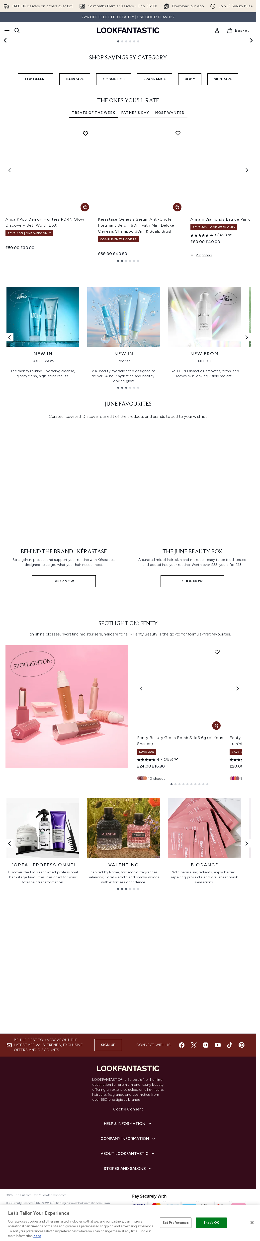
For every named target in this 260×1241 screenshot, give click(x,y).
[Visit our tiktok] (230, 1105)
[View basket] (238, 30)
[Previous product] (141, 880)
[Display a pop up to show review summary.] (230, 315)
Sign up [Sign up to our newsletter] (108, 1105)
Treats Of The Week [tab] (93, 193)
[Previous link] (9, 447)
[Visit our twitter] (194, 1105)
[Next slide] (250, 80)
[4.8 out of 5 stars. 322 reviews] (208, 315)
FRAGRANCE (155, 159)
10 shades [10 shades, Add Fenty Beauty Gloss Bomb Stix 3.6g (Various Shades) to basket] (156, 970)
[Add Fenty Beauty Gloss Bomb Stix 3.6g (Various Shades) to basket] (216, 917)
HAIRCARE (75, 159)
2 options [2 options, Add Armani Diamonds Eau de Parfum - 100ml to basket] (201, 335)
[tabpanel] (128, 274)
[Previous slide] (5, 80)
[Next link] (247, 447)
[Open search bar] (17, 30)
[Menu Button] (7, 30)
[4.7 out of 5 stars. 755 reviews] (155, 951)
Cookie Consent (128, 1169)
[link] (217, 30)
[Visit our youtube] (218, 1105)
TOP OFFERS (35, 159)
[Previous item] (9, 250)
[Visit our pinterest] (242, 1105)
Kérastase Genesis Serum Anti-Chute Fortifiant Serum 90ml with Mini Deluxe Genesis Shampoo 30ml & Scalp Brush (136, 305)
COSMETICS (114, 159)
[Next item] (247, 250)
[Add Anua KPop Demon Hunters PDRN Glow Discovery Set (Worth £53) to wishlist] (85, 213)
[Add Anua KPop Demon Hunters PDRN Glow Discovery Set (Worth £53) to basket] (85, 287)
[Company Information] (128, 1198)
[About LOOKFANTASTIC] (128, 1213)
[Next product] (238, 880)
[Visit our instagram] (206, 1105)
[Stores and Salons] (128, 1228)
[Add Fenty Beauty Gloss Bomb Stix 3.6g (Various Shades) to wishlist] (217, 843)
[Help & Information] (128, 1183)
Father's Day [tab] (135, 193)
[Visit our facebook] (182, 1105)
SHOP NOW (32, 100)
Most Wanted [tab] (169, 193)
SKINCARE (223, 159)
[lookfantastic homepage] (128, 30)
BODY (190, 159)
